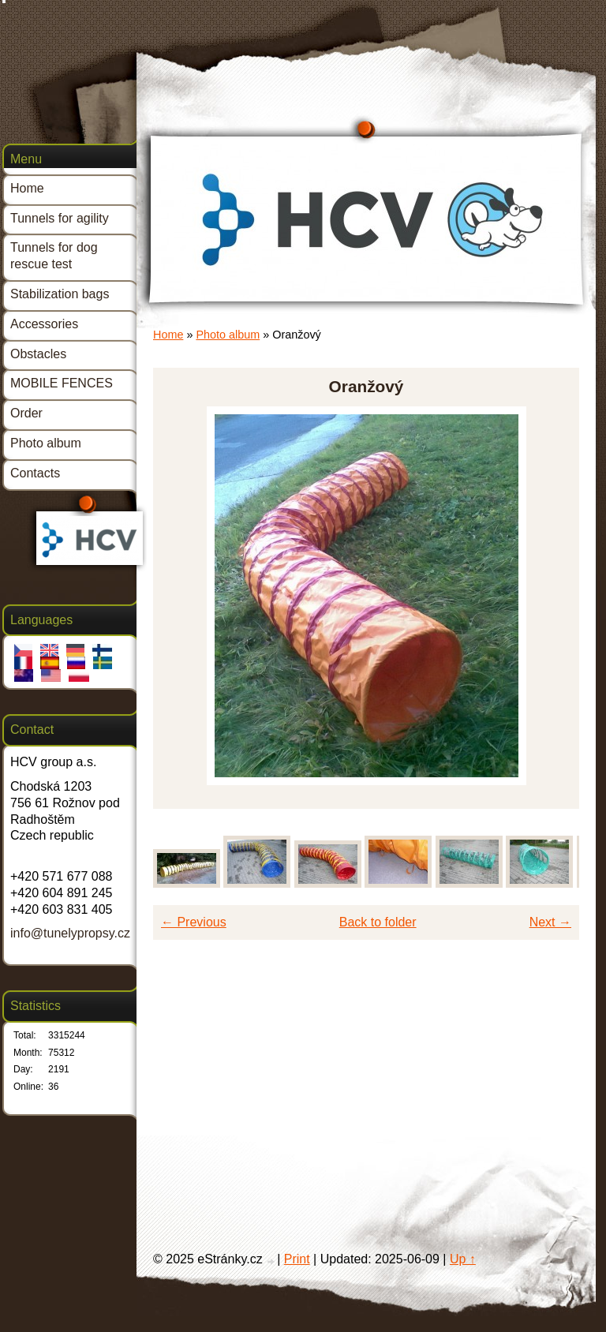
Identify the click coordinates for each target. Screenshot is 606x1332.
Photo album (228, 334)
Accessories (44, 324)
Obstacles (38, 354)
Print (297, 1259)
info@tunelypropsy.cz (70, 933)
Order (26, 413)
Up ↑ (463, 1259)
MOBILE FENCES (61, 383)
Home (168, 334)
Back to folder (378, 922)
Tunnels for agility (59, 218)
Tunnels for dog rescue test (54, 256)
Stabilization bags (59, 294)
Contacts (35, 473)
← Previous (193, 922)
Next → (550, 922)
